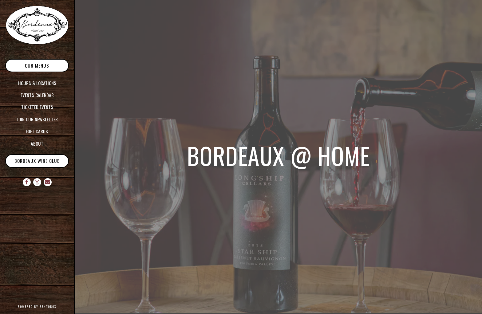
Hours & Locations (37, 83)
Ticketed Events (37, 107)
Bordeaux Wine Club (37, 160)
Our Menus (37, 65)
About (37, 143)
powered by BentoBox (46, 306)
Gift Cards (37, 131)
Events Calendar (37, 95)
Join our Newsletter (37, 119)
